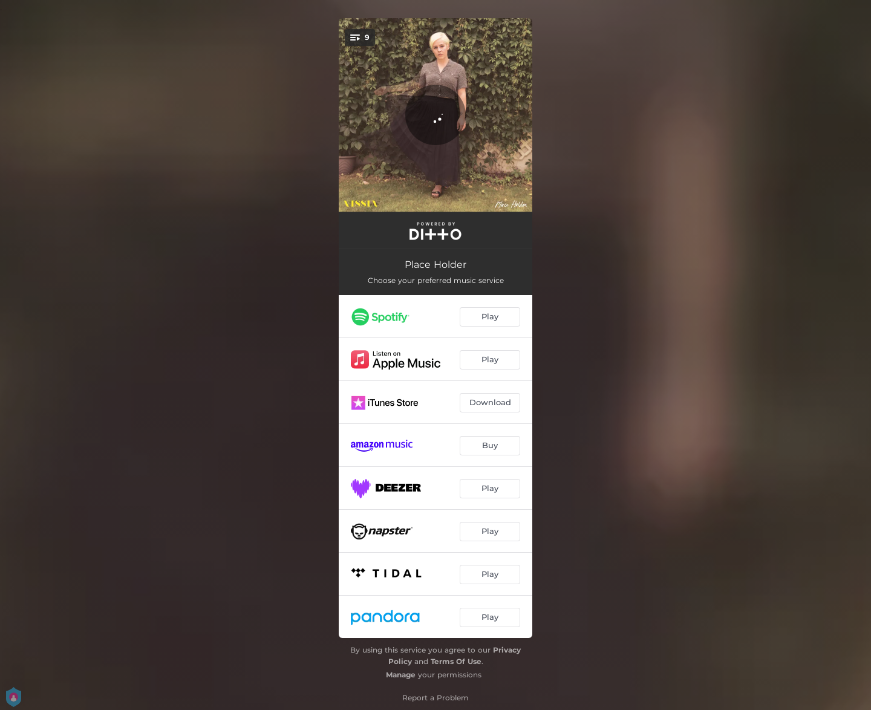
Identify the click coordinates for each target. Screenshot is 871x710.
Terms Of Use (456, 661)
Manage (401, 674)
